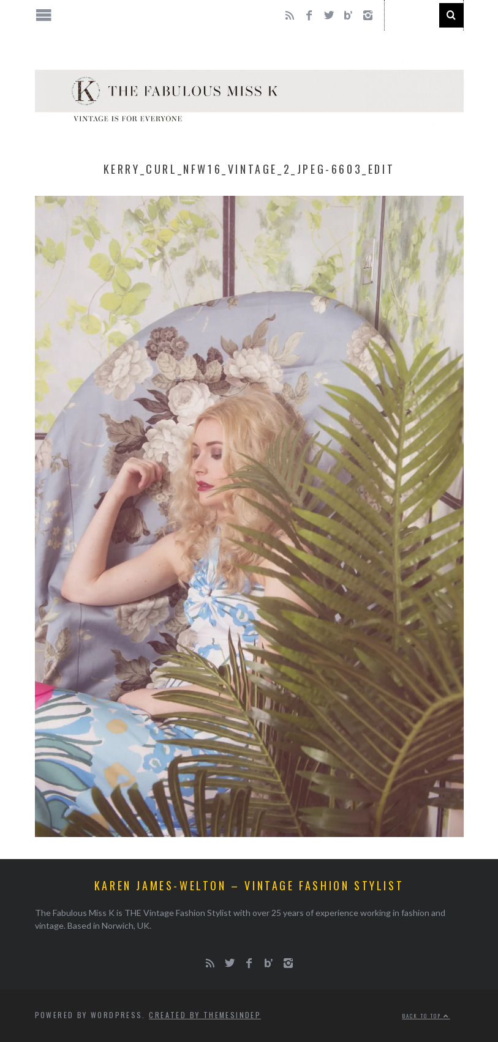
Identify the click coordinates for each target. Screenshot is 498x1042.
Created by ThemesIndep (205, 1015)
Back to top (426, 1015)
